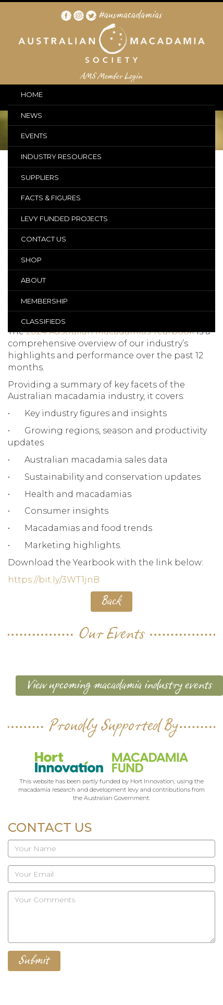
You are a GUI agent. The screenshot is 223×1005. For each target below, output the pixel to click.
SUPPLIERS (40, 177)
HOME (32, 94)
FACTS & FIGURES (51, 197)
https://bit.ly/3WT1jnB (54, 580)
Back (111, 601)
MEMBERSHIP (44, 301)
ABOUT (33, 280)
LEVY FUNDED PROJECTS (64, 218)
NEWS (31, 115)
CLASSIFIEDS (43, 321)
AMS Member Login (112, 76)
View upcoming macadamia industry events (119, 685)
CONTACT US (43, 239)
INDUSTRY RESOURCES (61, 156)
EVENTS (34, 135)
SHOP (31, 260)
